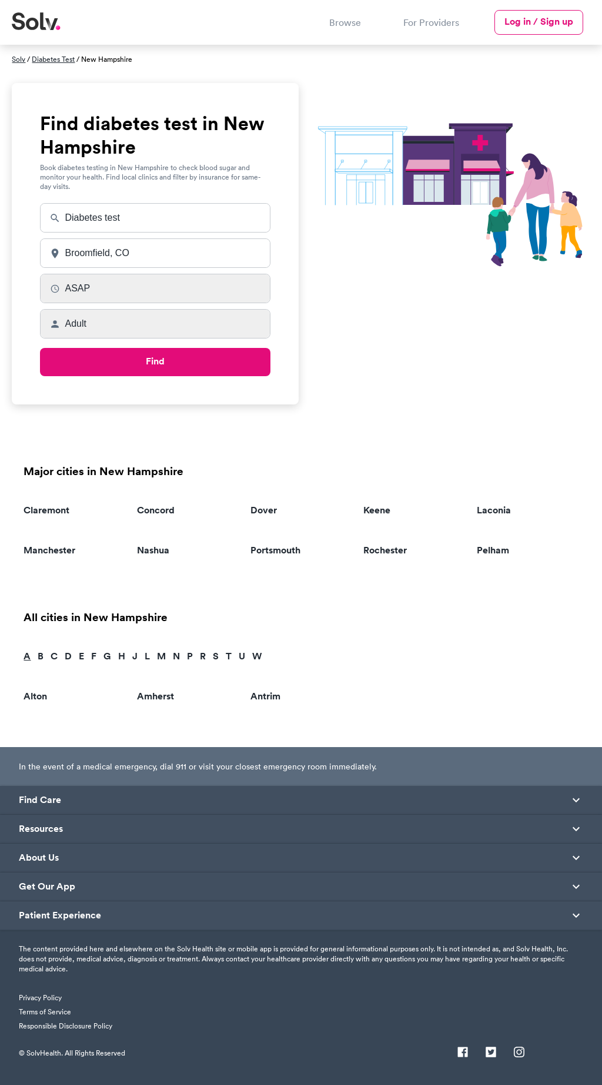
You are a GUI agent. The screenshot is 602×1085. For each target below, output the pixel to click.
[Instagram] (519, 1053)
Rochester (385, 550)
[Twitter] (491, 1053)
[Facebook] (462, 1053)
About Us (39, 857)
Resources (41, 829)
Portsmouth (275, 550)
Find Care (40, 800)
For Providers (431, 22)
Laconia (494, 510)
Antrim (265, 696)
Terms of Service (45, 1012)
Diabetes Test (53, 59)
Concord (156, 510)
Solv (18, 59)
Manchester (49, 550)
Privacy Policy (40, 998)
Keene (376, 510)
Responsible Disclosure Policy (65, 1026)
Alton (35, 696)
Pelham (493, 550)
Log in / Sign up (538, 21)
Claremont (46, 510)
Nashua (153, 550)
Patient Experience (60, 915)
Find (155, 361)
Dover (263, 510)
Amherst (155, 696)
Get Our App (47, 886)
